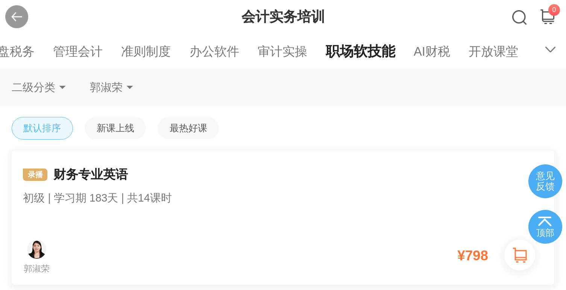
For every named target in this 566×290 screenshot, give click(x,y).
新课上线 (115, 128)
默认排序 (42, 128)
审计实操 (282, 51)
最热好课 (188, 128)
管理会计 (78, 51)
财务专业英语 (283, 194)
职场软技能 (360, 51)
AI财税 (432, 51)
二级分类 (33, 87)
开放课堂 (493, 51)
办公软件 (214, 51)
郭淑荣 (106, 87)
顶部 (545, 233)
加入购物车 (519, 255)
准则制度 (146, 51)
